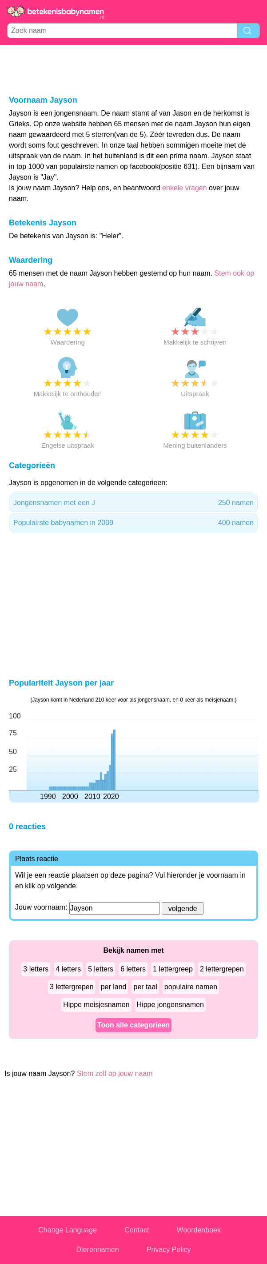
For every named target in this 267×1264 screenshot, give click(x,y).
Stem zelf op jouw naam (115, 1073)
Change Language (67, 1230)
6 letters (133, 969)
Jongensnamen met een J (133, 503)
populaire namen (190, 987)
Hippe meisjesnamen (96, 1004)
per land (114, 987)
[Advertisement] (133, 69)
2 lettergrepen (222, 969)
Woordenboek (199, 1230)
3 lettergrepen (72, 987)
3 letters (35, 969)
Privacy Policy (169, 1249)
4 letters (68, 969)
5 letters (100, 969)
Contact (136, 1230)
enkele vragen (184, 188)
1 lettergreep (173, 969)
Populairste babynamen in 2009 (133, 523)
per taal (145, 987)
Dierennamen (97, 1249)
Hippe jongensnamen (170, 1004)
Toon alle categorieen (133, 1025)
